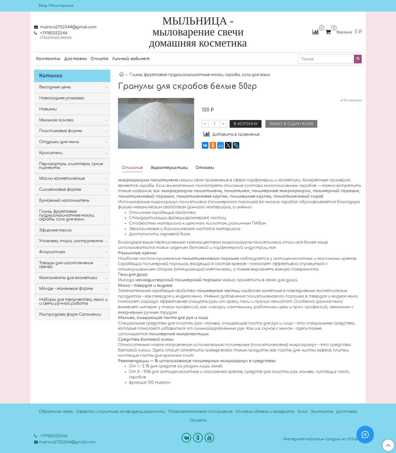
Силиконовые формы (60, 189)
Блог (303, 412)
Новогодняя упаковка (61, 98)
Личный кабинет (131, 59)
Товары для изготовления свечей (66, 265)
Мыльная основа (56, 120)
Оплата (99, 59)
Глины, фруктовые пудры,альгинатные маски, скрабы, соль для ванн (200, 75)
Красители (50, 153)
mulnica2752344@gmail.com (68, 27)
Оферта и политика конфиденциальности (120, 412)
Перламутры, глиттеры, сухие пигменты (71, 166)
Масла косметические (62, 178)
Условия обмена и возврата (265, 412)
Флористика (52, 252)
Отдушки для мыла (59, 142)
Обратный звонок (56, 37)
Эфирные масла (55, 230)
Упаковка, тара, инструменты (71, 241)
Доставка (75, 59)
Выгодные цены (55, 87)
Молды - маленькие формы (66, 288)
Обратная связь (56, 412)
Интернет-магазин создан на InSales (322, 439)
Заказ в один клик (291, 124)
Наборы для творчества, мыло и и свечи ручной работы (73, 301)
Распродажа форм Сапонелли (70, 314)
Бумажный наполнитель (64, 200)
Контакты (48, 59)
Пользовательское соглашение (200, 412)
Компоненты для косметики (68, 278)
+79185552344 (53, 33)
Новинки (48, 109)
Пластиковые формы (60, 131)
